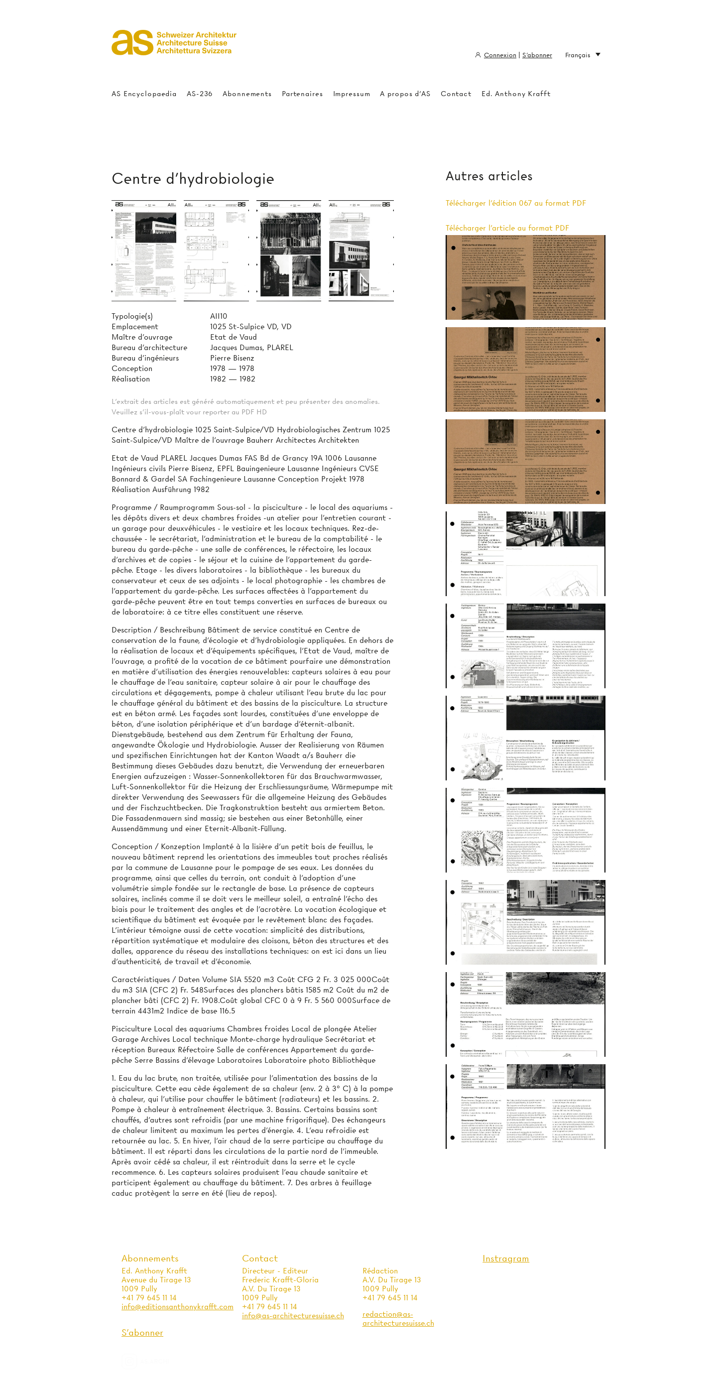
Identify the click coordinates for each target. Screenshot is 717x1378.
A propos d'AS (405, 94)
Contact (456, 94)
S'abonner (537, 55)
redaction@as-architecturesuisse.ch (398, 1319)
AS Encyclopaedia (144, 94)
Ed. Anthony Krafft (516, 94)
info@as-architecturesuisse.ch (293, 1315)
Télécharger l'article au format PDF (507, 228)
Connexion (500, 55)
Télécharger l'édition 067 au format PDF (516, 203)
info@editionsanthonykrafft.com (177, 1306)
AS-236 (200, 94)
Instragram (505, 1258)
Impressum (351, 94)
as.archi (157, 1362)
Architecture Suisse (174, 47)
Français (582, 55)
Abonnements (247, 94)
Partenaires (302, 94)
